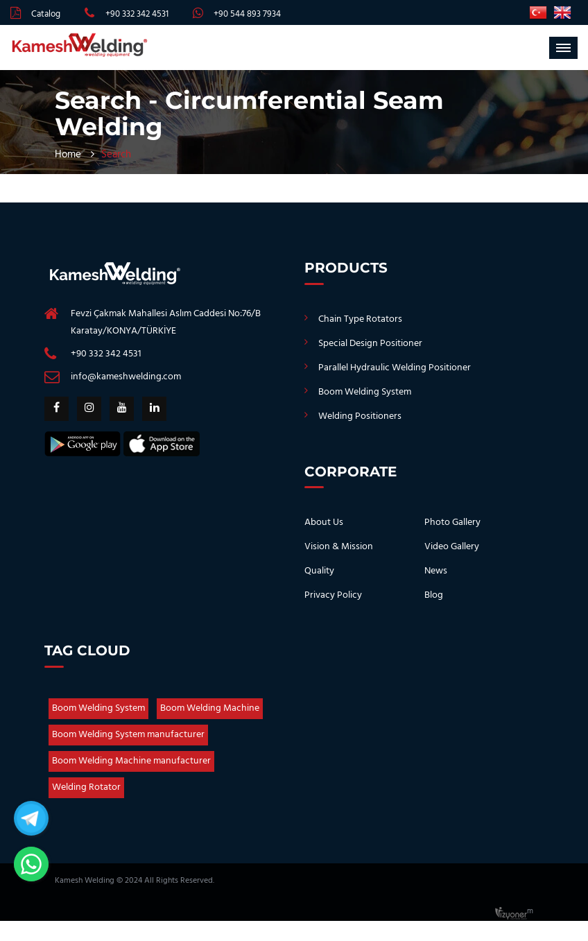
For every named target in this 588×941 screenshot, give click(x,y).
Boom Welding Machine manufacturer (131, 761)
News (435, 571)
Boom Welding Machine (209, 708)
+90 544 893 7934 (247, 14)
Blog (433, 595)
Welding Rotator (86, 787)
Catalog (45, 14)
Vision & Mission (338, 547)
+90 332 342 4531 (136, 14)
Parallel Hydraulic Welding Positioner (394, 368)
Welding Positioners (359, 416)
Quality (319, 571)
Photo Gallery (452, 522)
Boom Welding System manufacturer (128, 735)
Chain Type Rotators (360, 319)
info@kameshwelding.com (126, 377)
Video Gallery (451, 547)
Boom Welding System (364, 392)
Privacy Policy (333, 595)
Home (68, 154)
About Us (323, 522)
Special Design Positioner (370, 344)
